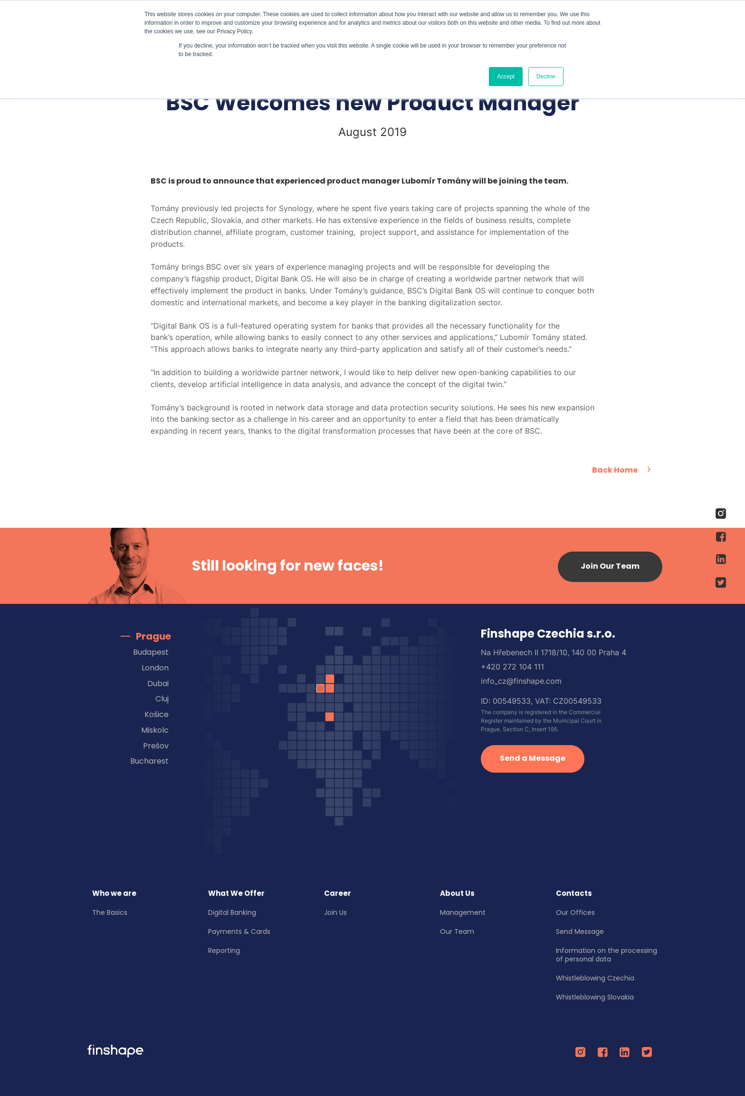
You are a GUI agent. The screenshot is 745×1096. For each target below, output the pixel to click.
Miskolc (155, 730)
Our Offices (575, 912)
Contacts (574, 893)
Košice (156, 714)
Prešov (156, 745)
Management (463, 912)
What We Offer (236, 893)
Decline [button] (545, 76)
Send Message (580, 931)
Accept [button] (506, 76)
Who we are (114, 893)
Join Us (335, 912)
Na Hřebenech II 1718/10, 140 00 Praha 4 (553, 652)
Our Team (457, 931)
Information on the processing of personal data (606, 955)
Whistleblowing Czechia (595, 978)
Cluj (162, 698)
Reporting (224, 950)
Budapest (151, 652)
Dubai (158, 683)
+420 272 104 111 (512, 666)
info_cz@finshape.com (521, 681)
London (155, 667)
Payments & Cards (239, 931)
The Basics (109, 912)
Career (337, 893)
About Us (457, 893)
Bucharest (149, 761)
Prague (153, 636)
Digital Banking (232, 912)
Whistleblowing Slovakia (595, 997)
